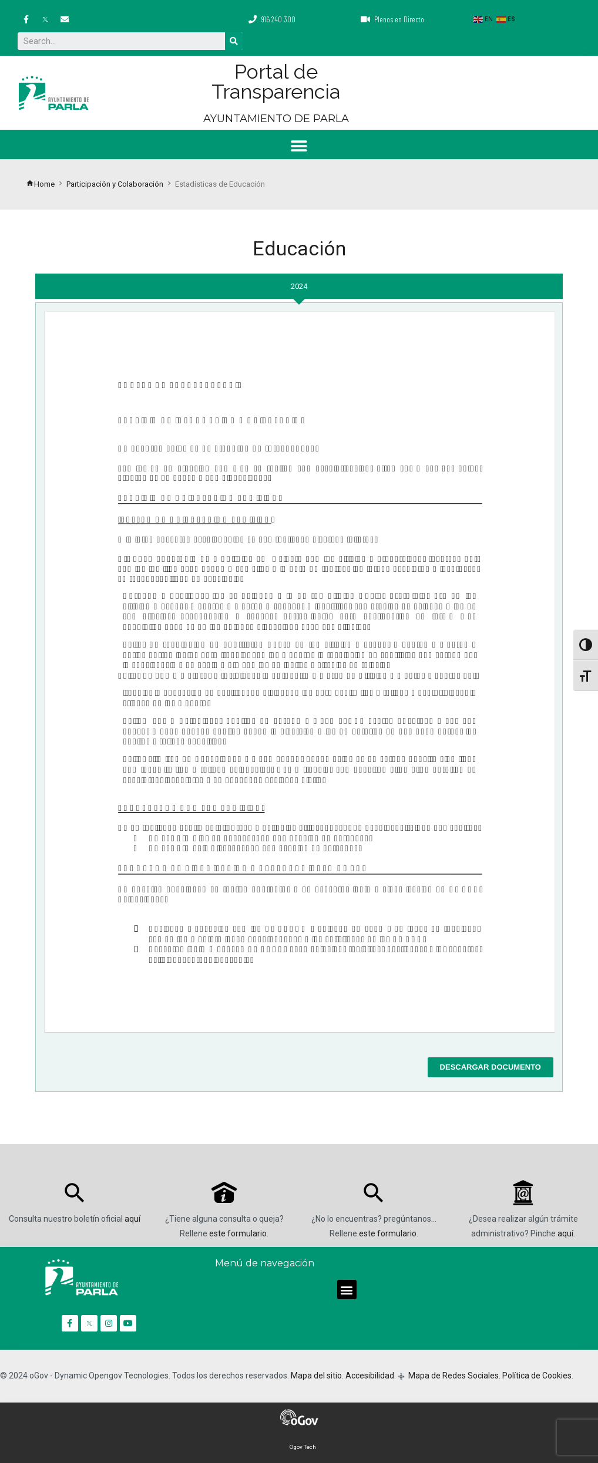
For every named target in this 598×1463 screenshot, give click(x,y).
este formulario (238, 1233)
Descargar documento (490, 1067)
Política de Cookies (537, 1375)
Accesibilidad (369, 1375)
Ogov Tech (303, 1447)
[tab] (299, 286)
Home (40, 184)
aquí (132, 1218)
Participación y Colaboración (114, 184)
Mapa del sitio (316, 1375)
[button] (299, 146)
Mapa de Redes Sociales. (453, 1375)
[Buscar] (234, 41)
